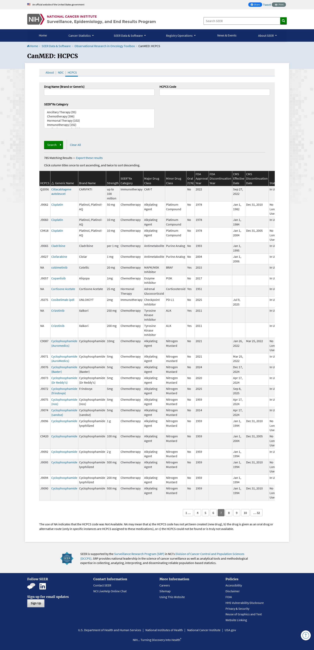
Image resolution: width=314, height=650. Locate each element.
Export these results (89, 158)
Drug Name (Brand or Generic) (64, 87)
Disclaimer (232, 591)
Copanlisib (58, 278)
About (50, 72)
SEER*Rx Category (56, 104)
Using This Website (172, 597)
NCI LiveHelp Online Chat (110, 591)
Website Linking (236, 620)
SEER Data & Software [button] (128, 35)
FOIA (228, 597)
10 (245, 513)
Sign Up (36, 603)
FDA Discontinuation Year (220, 178)
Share (256, 5)
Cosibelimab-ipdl (62, 300)
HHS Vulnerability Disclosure (244, 603)
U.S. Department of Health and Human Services (109, 630)
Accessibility (233, 585)
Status (274, 183)
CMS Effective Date (238, 178)
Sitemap (165, 591)
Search (52, 145)
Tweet (267, 5)
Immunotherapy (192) (99, 125)
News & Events (227, 35)
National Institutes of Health (164, 630)
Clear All (75, 145)
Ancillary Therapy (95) (99, 112)
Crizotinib (57, 310)
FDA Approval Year (202, 178)
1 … (188, 513)
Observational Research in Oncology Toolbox (104, 46)
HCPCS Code (167, 87)
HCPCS (72, 72)
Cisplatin (57, 204)
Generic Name (64, 183)
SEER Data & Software (56, 46)
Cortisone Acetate (63, 289)
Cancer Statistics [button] (79, 35)
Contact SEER (102, 585)
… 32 (256, 513)
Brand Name (87, 183)
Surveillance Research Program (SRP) (139, 554)
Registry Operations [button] (179, 35)
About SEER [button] (266, 35)
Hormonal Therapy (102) (99, 120)
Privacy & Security (237, 609)
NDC (61, 72)
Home (43, 35)
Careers (164, 585)
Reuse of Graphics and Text (243, 614)
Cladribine (58, 246)
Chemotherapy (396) (99, 116)
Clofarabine (59, 257)
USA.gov (230, 630)
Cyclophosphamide (64, 421)
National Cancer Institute (203, 630)
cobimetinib (59, 267)
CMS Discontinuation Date (257, 178)
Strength (113, 183)
